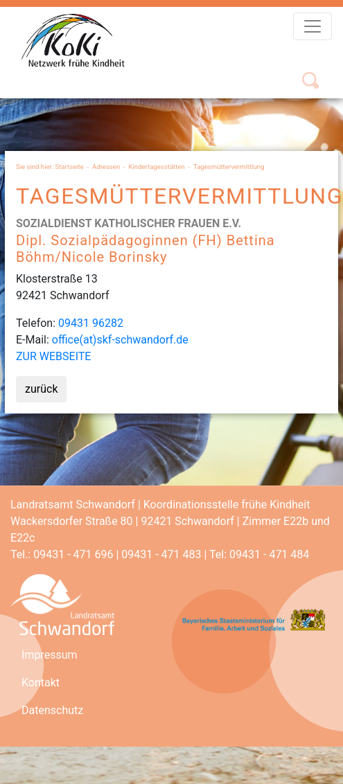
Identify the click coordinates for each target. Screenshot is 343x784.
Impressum (49, 654)
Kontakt (40, 682)
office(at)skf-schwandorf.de (120, 339)
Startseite (69, 166)
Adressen (106, 166)
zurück (41, 388)
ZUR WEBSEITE (53, 356)
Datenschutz (52, 710)
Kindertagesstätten (156, 166)
